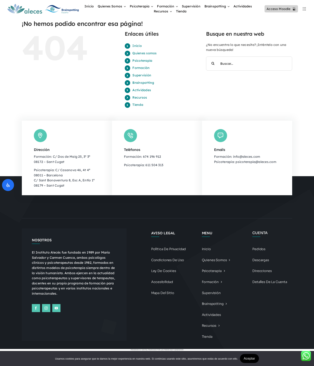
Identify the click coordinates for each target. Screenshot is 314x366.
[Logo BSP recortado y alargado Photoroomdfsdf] (42, 5)
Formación (141, 68)
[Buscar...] (249, 64)
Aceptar (249, 358)
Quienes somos (144, 53)
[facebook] (36, 308)
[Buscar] (213, 64)
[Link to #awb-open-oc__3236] (304, 8)
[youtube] (56, 308)
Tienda (137, 105)
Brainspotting (143, 83)
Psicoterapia (142, 61)
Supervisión (141, 75)
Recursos (139, 97)
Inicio (137, 46)
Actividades (141, 90)
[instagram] (46, 308)
